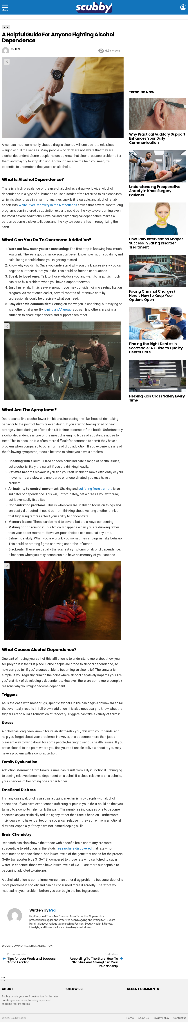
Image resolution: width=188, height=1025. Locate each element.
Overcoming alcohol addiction (28, 946)
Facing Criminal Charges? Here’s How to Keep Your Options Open (152, 295)
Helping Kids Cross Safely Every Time (157, 398)
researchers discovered (74, 848)
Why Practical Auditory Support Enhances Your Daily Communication (157, 138)
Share (7, 62)
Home (130, 1018)
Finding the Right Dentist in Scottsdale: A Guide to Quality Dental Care (156, 348)
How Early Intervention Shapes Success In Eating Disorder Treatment (156, 243)
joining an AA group (58, 309)
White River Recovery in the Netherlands (48, 205)
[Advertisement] (157, 55)
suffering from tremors (95, 489)
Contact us (179, 1018)
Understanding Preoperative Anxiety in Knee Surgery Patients (154, 191)
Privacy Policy (161, 1018)
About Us (143, 1018)
